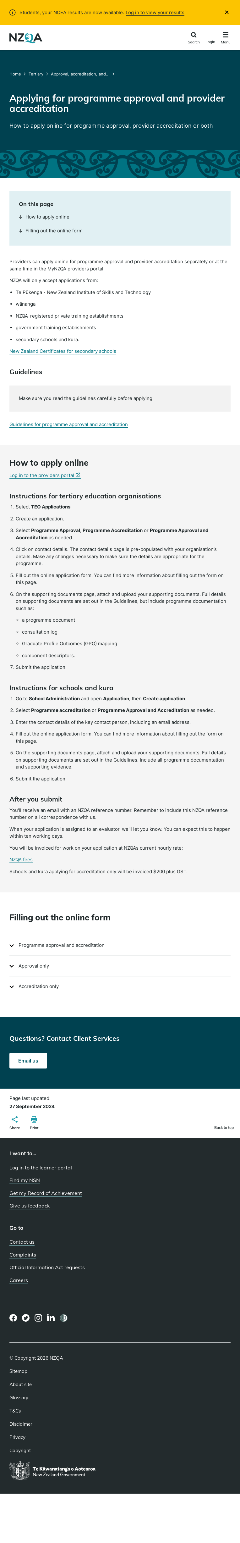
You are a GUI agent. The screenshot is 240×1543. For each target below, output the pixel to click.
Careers (18, 1280)
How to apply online (44, 217)
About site (20, 1384)
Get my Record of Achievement (45, 1193)
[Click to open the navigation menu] (226, 39)
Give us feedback (29, 1205)
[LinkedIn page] (51, 1318)
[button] (14, 1123)
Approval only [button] (34, 966)
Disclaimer (20, 1424)
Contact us (22, 1242)
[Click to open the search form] (194, 38)
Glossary (18, 1398)
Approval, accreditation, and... (80, 73)
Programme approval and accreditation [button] (62, 945)
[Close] (227, 11)
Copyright (20, 1450)
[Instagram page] (38, 1318)
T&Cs (15, 1411)
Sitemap (18, 1371)
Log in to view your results (155, 12)
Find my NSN (24, 1180)
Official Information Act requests (47, 1267)
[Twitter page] (26, 1318)
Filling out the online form (51, 231)
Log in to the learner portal (40, 1167)
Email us (32, 1063)
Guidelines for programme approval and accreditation (68, 424)
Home (15, 73)
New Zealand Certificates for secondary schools (62, 351)
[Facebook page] (13, 1318)
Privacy (17, 1437)
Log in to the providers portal (45, 475)
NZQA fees (21, 860)
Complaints (22, 1255)
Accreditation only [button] (39, 986)
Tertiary (36, 73)
